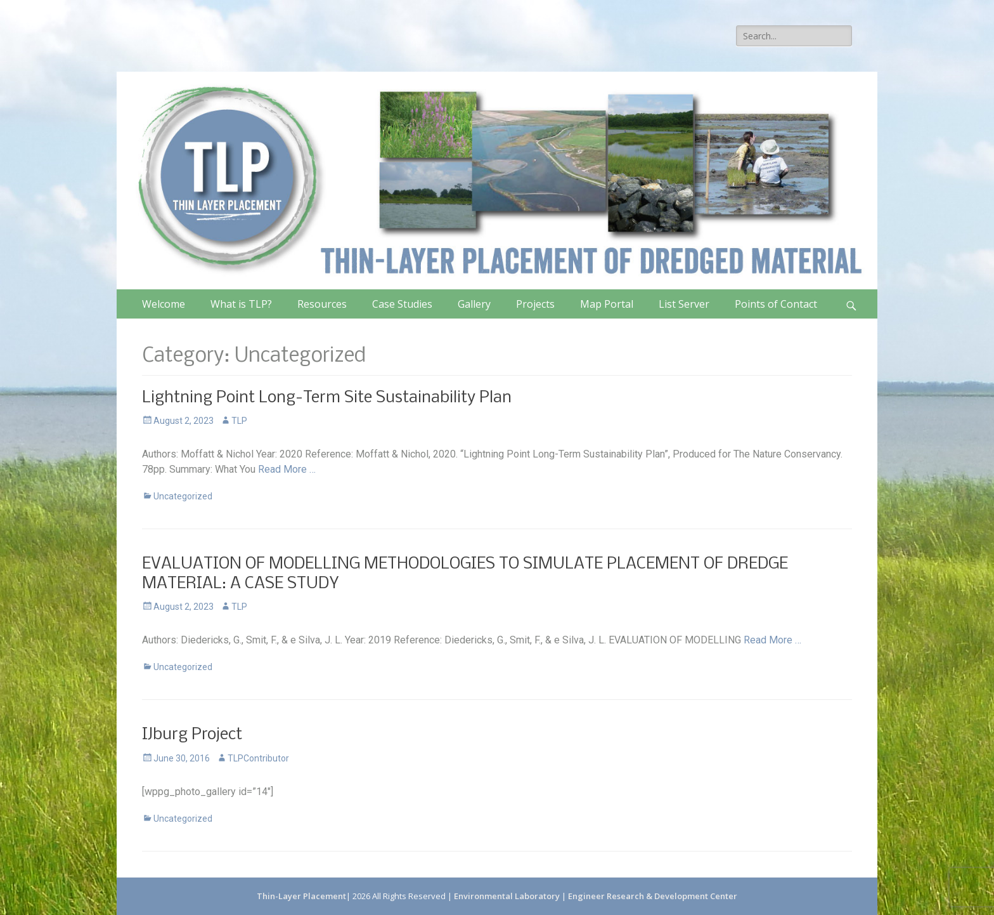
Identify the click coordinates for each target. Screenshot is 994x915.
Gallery (474, 304)
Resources (322, 304)
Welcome (163, 304)
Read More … (287, 469)
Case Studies (402, 304)
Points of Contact (776, 304)
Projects (535, 304)
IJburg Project (192, 735)
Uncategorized (182, 496)
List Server (684, 304)
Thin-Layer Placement (301, 896)
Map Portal (606, 304)
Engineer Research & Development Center (652, 896)
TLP (239, 421)
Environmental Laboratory (508, 896)
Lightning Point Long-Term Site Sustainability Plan (327, 398)
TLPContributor (258, 758)
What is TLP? (241, 304)
